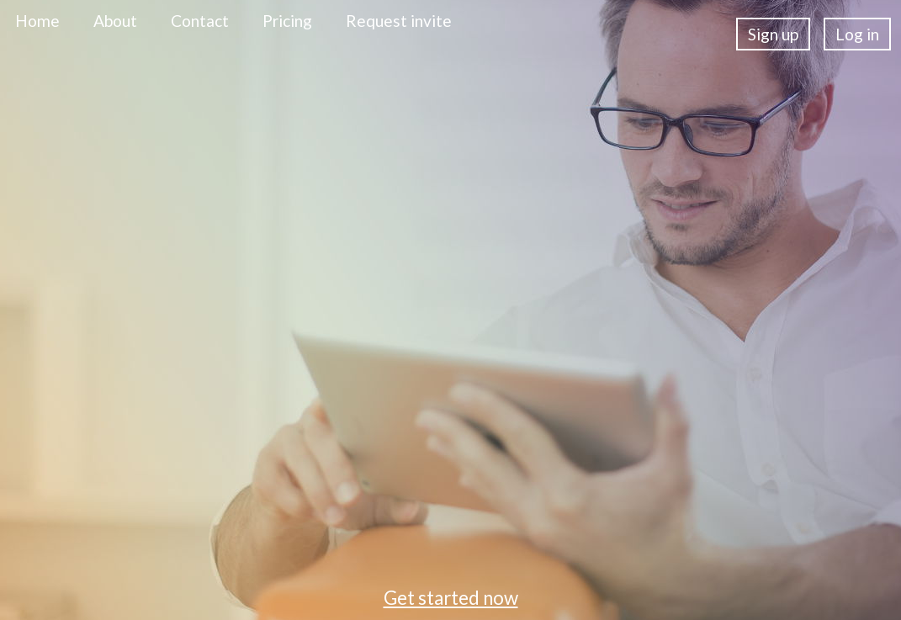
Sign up (773, 34)
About (115, 20)
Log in (857, 34)
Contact (200, 20)
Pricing (287, 20)
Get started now (451, 597)
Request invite (399, 20)
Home (37, 20)
